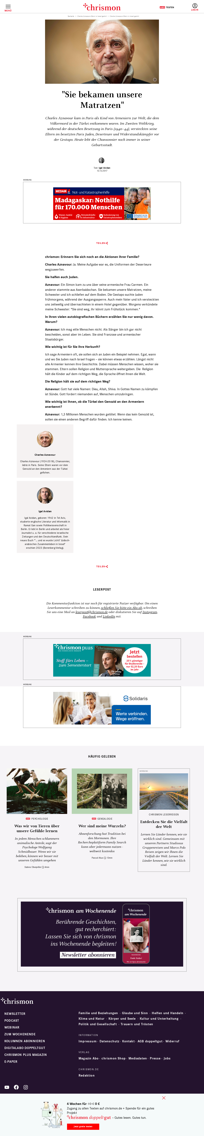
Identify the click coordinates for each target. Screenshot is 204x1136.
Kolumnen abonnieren (24, 1041)
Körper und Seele (122, 1019)
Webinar (11, 1027)
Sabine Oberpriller (33, 867)
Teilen (100, 243)
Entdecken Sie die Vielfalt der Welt (164, 824)
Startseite (71, 16)
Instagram (150, 612)
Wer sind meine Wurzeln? (102, 826)
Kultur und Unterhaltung (159, 1019)
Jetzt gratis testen (83, 1126)
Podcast (11, 1021)
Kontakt (128, 1041)
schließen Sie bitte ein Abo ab (121, 608)
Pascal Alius (97, 857)
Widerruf (172, 1041)
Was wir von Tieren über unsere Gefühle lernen (37, 828)
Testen (167, 7)
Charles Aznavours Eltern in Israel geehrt (92, 16)
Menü (8, 10)
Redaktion (87, 1076)
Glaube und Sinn (135, 1013)
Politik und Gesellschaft (98, 1024)
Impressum (88, 1041)
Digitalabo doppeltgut (24, 1048)
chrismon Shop (114, 1058)
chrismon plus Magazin (25, 1055)
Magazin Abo (89, 1058)
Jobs (167, 1058)
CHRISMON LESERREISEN (164, 814)
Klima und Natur (92, 1019)
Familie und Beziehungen (98, 1013)
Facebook (89, 616)
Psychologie (39, 818)
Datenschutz (109, 1041)
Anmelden (194, 7)
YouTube (6, 1087)
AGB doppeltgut (150, 1041)
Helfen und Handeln (167, 1013)
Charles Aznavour (45, 454)
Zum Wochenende (20, 1034)
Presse (155, 1058)
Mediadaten (138, 1058)
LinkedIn (109, 616)
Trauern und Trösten (137, 1024)
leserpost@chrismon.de (91, 612)
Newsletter (14, 1014)
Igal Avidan (104, 167)
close (163, 1098)
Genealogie (104, 818)
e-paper (10, 1062)
